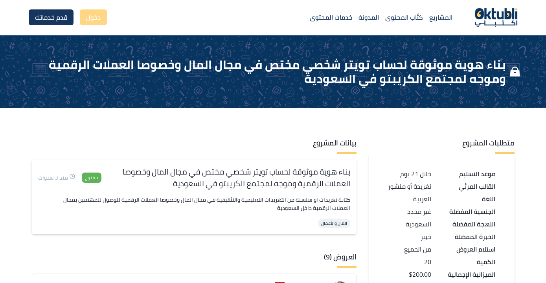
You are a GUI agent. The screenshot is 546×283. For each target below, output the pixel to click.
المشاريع (440, 17)
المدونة (368, 17)
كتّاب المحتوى (404, 17)
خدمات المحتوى (331, 17)
